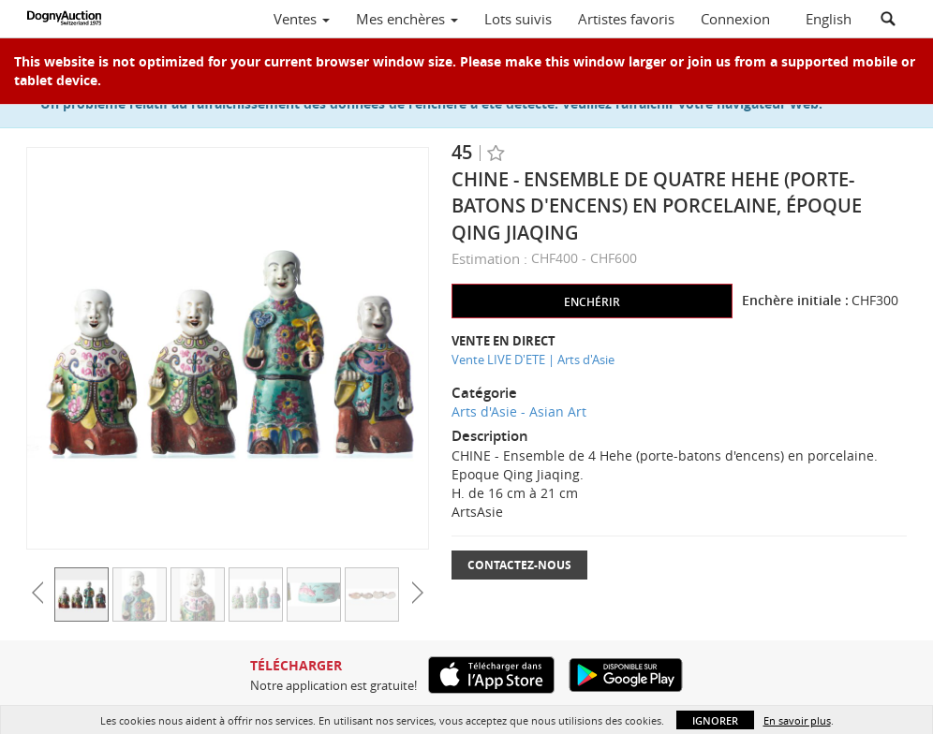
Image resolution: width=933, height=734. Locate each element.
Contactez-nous (519, 565)
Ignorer (715, 720)
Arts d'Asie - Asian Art (519, 411)
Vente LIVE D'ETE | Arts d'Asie (533, 359)
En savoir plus (797, 720)
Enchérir (592, 302)
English (829, 18)
